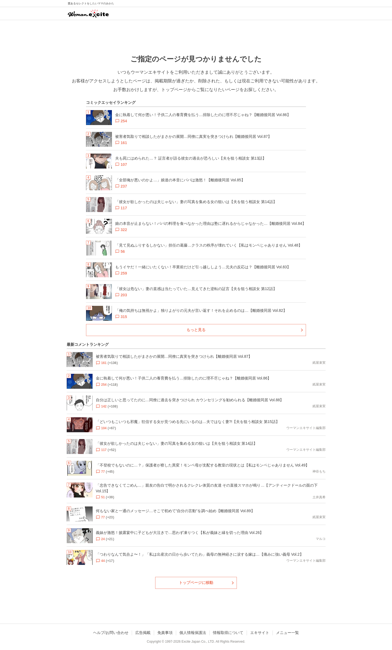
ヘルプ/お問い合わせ (110, 632)
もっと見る (196, 330)
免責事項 (165, 632)
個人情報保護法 (192, 632)
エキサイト (259, 632)
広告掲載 (143, 632)
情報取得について (228, 632)
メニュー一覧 (287, 632)
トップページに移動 (196, 582)
